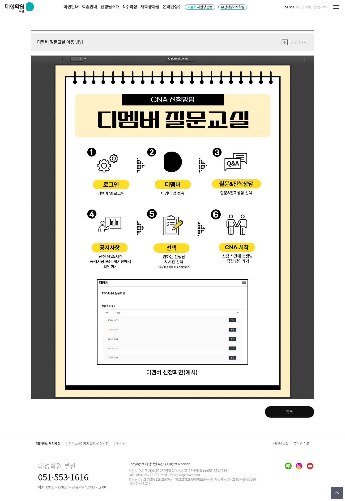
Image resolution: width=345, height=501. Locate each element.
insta (299, 466)
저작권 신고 (301, 443)
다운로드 (284, 42)
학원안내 (71, 6)
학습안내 (89, 6)
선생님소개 (109, 6)
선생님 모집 (281, 443)
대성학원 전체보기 (317, 7)
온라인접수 (172, 6)
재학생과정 (150, 6)
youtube (310, 466)
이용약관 (119, 443)
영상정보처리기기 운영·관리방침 (86, 443)
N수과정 (130, 6)
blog (288, 466)
